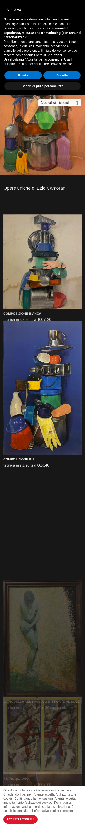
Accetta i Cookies (20, 819)
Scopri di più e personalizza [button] (42, 86)
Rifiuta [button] (23, 75)
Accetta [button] (62, 75)
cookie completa (61, 811)
